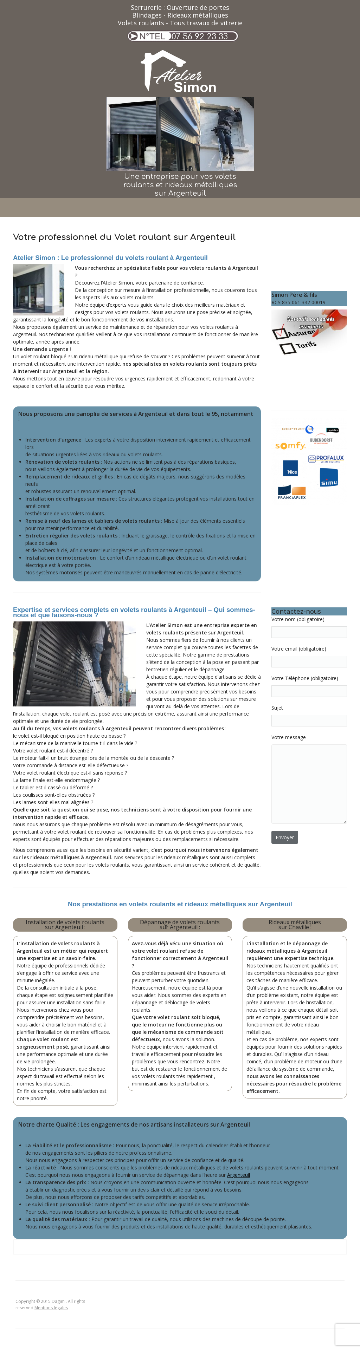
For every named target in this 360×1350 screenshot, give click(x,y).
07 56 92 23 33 (200, 36)
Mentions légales (51, 1308)
